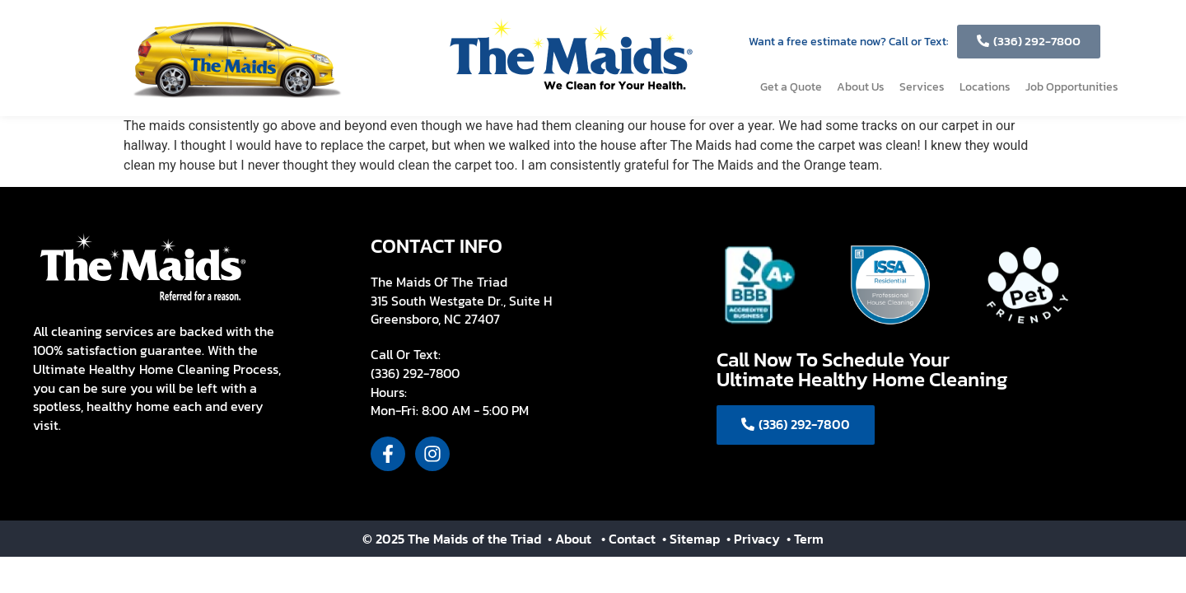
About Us (861, 87)
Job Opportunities (1071, 87)
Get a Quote (791, 87)
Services (922, 87)
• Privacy (754, 539)
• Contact (630, 539)
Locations (985, 87)
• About (568, 539)
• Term (805, 539)
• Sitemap (692, 539)
